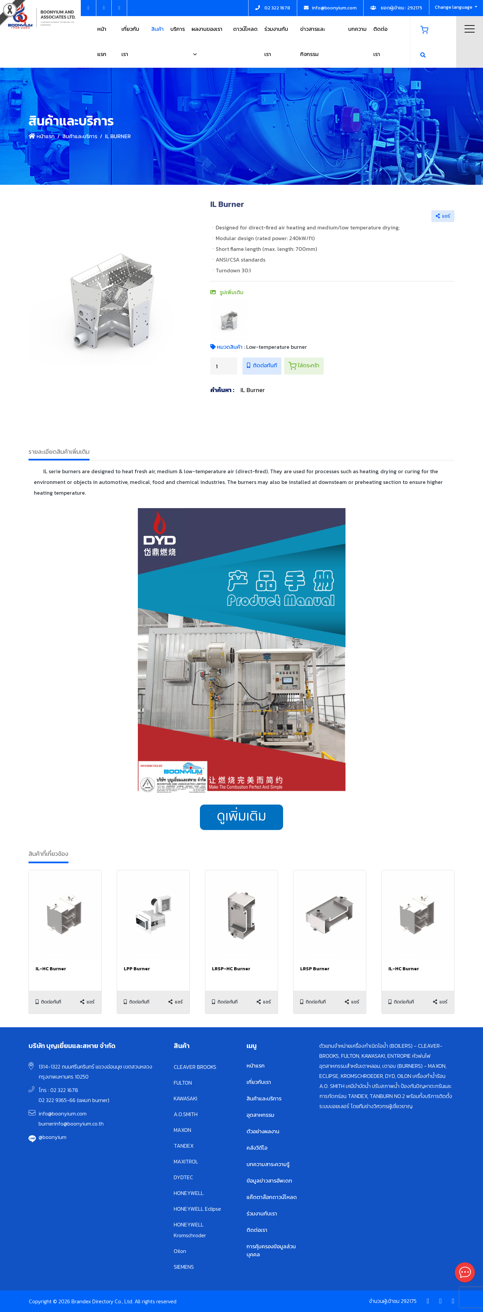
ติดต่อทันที (262, 365)
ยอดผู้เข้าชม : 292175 (396, 7)
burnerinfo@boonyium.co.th (71, 1123)
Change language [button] (454, 7)
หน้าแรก (42, 136)
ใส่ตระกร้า (303, 365)
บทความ (357, 29)
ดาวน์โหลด (245, 29)
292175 (409, 1301)
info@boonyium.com (63, 1113)
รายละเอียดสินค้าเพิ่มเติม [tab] (59, 451)
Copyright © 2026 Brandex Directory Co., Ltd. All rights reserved (102, 1301)
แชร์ (443, 216)
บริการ (177, 29)
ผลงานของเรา (207, 29)
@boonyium (52, 1137)
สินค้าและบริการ (79, 136)
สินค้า (157, 29)
